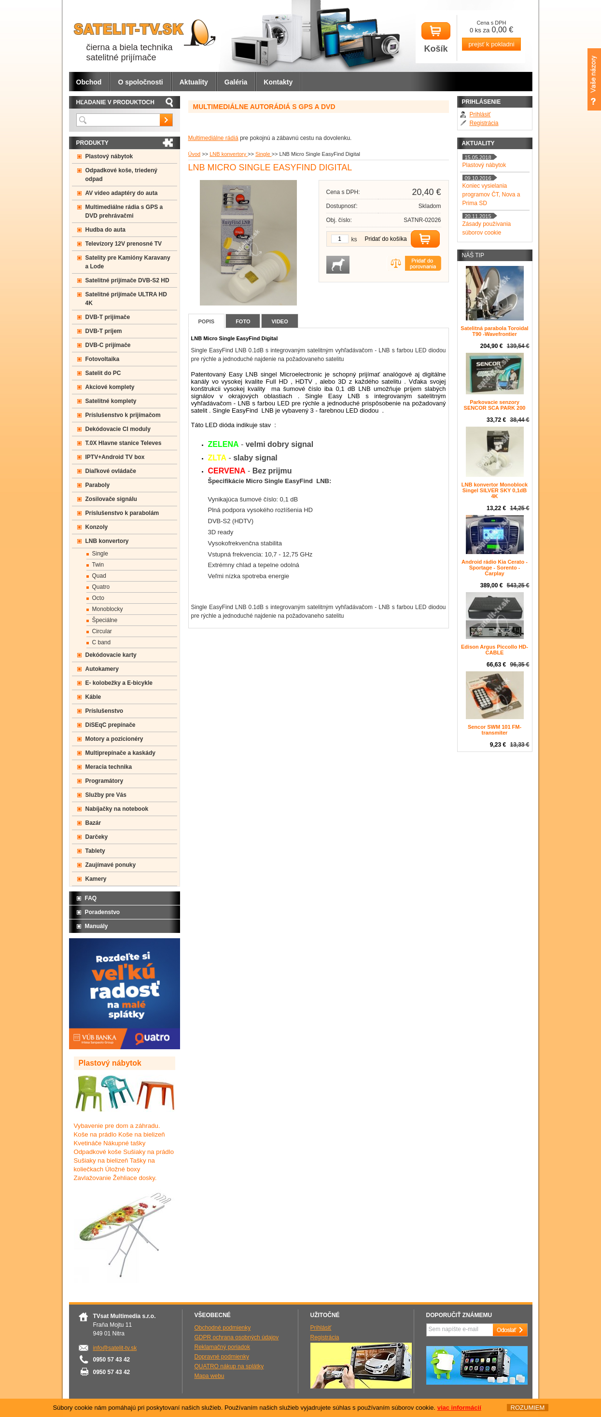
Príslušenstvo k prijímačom (123, 415)
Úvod (194, 154)
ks (354, 239)
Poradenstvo (102, 912)
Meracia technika (108, 767)
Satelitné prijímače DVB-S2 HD (127, 280)
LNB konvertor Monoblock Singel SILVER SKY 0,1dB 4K (494, 490)
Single (263, 154)
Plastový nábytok (109, 156)
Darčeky (96, 837)
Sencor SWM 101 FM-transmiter (494, 730)
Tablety (95, 850)
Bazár (93, 823)
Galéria (235, 82)
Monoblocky (107, 609)
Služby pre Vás (105, 795)
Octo (98, 598)
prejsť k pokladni (491, 44)
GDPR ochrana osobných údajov (237, 1337)
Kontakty (278, 82)
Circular (102, 631)
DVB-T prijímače (107, 317)
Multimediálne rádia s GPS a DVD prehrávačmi (124, 211)
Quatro (101, 586)
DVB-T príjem (103, 331)
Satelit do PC (103, 373)
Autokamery (102, 669)
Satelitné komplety (111, 401)
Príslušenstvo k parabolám (122, 513)
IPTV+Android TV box (115, 457)
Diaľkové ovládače (110, 471)
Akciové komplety (110, 387)
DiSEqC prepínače (110, 725)
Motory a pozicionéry (114, 739)
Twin (98, 564)
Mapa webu (209, 1376)
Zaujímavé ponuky (110, 864)
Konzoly (96, 527)
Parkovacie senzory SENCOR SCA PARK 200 (495, 405)
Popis (206, 321)
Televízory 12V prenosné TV (123, 243)
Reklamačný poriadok (222, 1347)
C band (101, 642)
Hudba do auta (105, 229)
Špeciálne (105, 620)
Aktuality (194, 82)
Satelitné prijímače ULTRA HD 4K (126, 298)
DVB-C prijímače (108, 345)
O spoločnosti (140, 82)
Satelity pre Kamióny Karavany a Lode (127, 262)
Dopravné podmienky (222, 1356)
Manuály (96, 926)
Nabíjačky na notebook (117, 809)
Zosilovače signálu (111, 499)
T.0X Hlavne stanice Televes (123, 443)
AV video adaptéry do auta (121, 193)
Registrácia (484, 123)
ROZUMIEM (527, 1407)
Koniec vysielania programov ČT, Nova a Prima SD (491, 194)
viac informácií (459, 1407)
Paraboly (97, 485)
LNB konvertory (229, 154)
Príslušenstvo (104, 711)
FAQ (91, 898)
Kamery (96, 878)
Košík (435, 38)
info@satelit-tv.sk (115, 1348)
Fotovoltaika (102, 359)
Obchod (89, 82)
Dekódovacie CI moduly (118, 429)
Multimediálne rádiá (213, 138)
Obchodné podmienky (223, 1327)
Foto (243, 321)
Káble (93, 697)
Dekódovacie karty (111, 655)
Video (279, 321)
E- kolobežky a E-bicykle (119, 683)
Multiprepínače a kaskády (120, 753)
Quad (99, 575)
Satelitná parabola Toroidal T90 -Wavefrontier (494, 331)
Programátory (104, 781)
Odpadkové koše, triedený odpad (121, 174)
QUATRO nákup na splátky (229, 1366)
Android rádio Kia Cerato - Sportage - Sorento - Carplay (494, 567)
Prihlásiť (480, 114)
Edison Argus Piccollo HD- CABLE (494, 649)
